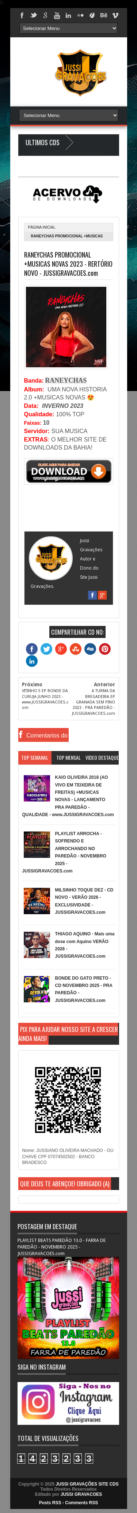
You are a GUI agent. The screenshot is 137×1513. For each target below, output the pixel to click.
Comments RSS (81, 1502)
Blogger (96, 153)
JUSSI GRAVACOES (81, 1494)
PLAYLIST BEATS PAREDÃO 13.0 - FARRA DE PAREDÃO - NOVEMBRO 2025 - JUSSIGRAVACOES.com (62, 1247)
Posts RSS (50, 1502)
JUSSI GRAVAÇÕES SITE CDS (87, 1484)
